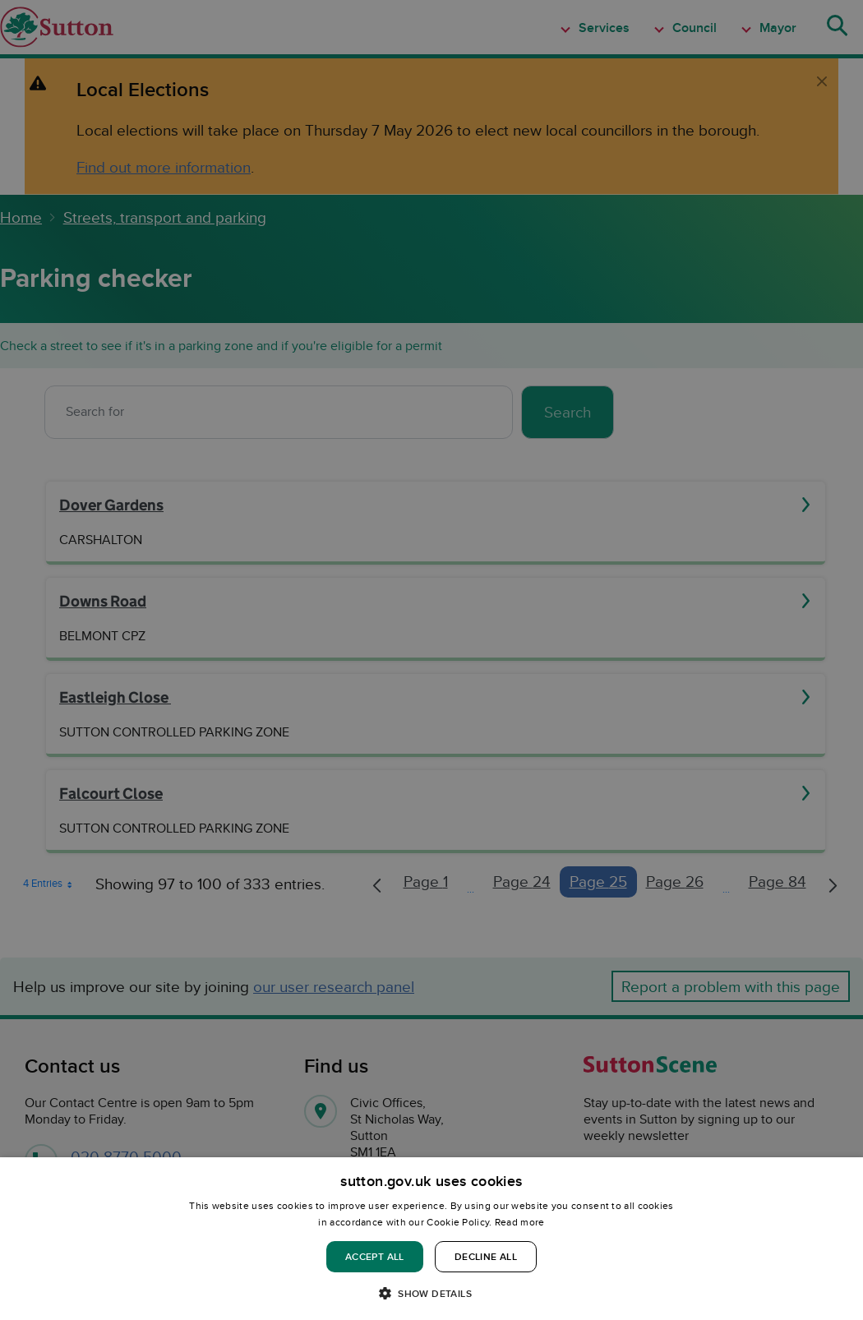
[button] (431, 1292)
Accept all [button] (374, 1256)
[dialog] (431, 1238)
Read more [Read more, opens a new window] (520, 1222)
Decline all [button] (486, 1256)
